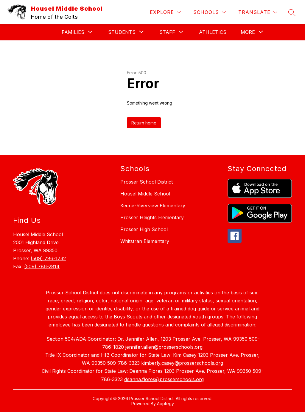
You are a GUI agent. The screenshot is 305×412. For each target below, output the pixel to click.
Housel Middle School (145, 194)
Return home (143, 122)
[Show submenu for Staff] (167, 32)
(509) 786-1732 (48, 258)
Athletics (212, 32)
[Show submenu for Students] (122, 32)
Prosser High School (144, 229)
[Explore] (165, 12)
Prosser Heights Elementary (152, 217)
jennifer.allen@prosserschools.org (164, 347)
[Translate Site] (258, 12)
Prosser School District (146, 182)
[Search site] (291, 12)
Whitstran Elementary (144, 241)
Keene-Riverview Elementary (152, 206)
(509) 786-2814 (42, 266)
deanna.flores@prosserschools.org (164, 379)
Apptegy (165, 403)
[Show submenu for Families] (73, 32)
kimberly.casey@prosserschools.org (182, 363)
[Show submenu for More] (248, 32)
